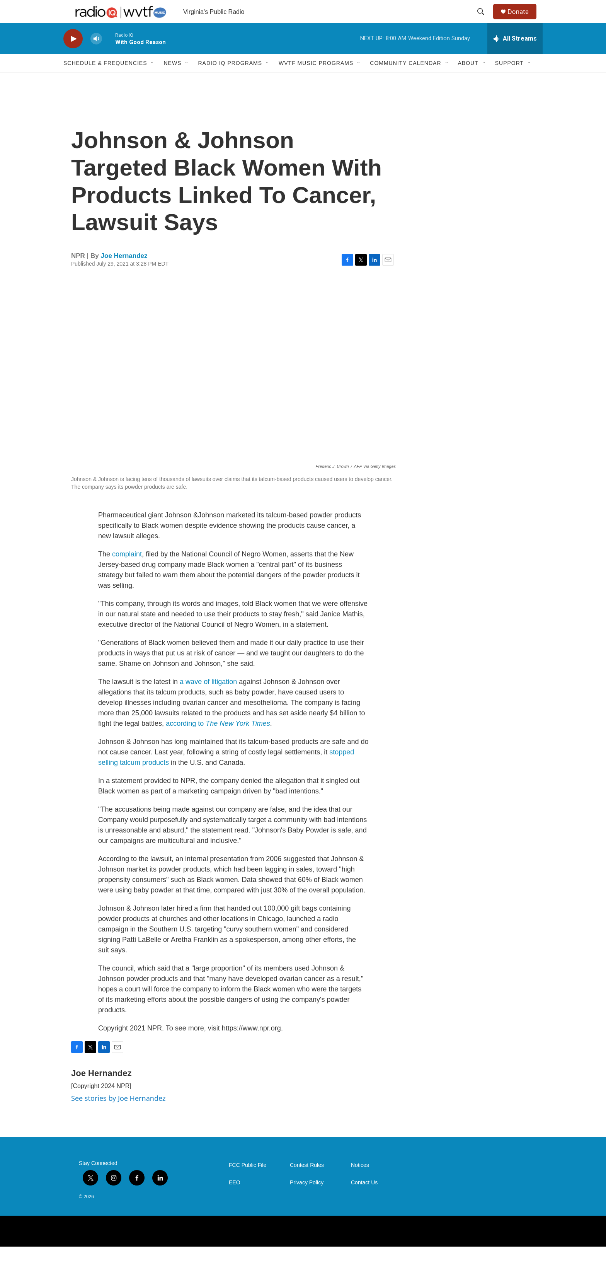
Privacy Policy (306, 1200)
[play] (73, 56)
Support (509, 80)
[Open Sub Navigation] (153, 80)
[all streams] (515, 56)
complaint (127, 571)
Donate (523, 20)
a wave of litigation (208, 699)
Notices (360, 1183)
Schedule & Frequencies (105, 80)
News (172, 80)
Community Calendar (405, 80)
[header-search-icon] (484, 20)
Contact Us (364, 1200)
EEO (234, 1200)
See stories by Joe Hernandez (118, 1115)
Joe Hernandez (124, 273)
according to (218, 741)
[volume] (96, 56)
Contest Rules (307, 1183)
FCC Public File (247, 1183)
